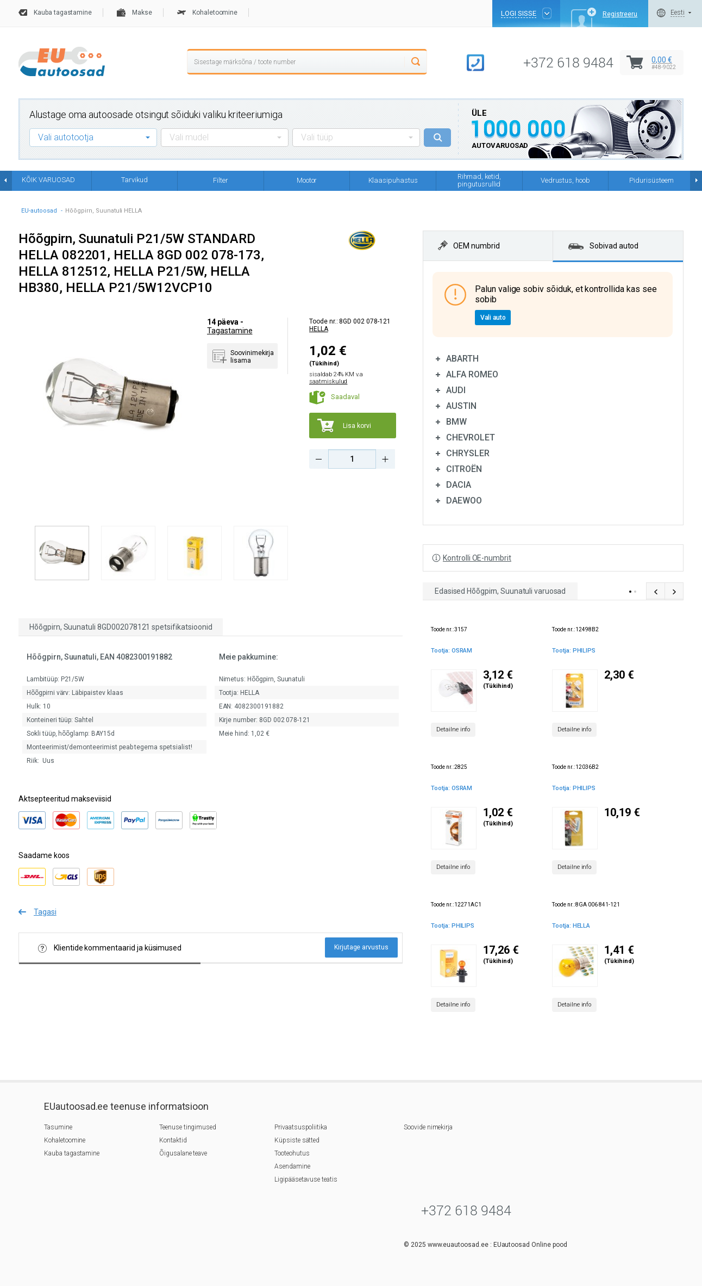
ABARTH (462, 358)
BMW (456, 422)
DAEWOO (464, 500)
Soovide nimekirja (428, 1127)
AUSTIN (461, 406)
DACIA (458, 485)
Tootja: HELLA (571, 925)
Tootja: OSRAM (451, 650)
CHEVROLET (470, 437)
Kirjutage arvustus (361, 947)
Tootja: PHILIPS (574, 650)
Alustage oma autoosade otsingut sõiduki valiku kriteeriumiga (156, 114)
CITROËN (464, 469)
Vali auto (492, 317)
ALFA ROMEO (472, 374)
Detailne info (453, 729)
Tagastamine (229, 330)
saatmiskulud (328, 381)
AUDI (456, 390)
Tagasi (45, 912)
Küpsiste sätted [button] (296, 1140)
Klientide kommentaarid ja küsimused (109, 948)
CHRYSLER (468, 453)
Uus (48, 761)
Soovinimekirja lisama (252, 356)
